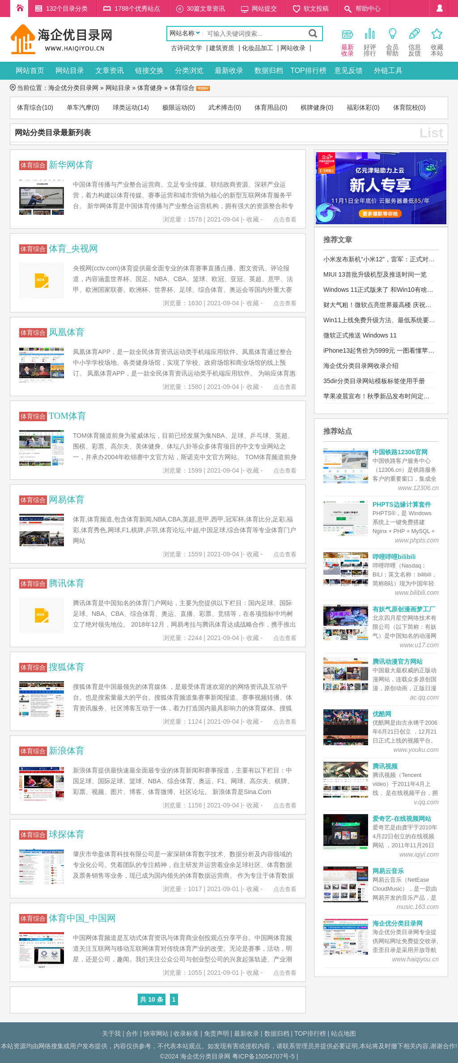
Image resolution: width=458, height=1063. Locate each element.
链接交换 (149, 70)
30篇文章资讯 (206, 8)
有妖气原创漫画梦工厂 (404, 609)
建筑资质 (221, 47)
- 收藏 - (252, 219)
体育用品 (267, 107)
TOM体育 (67, 416)
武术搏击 (220, 107)
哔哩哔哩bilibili (394, 556)
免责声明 (216, 1033)
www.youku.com (416, 749)
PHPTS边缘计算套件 (402, 504)
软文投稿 (316, 8)
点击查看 (285, 219)
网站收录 (292, 47)
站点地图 (343, 1033)
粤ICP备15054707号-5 (263, 1056)
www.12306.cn (418, 487)
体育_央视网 (73, 248)
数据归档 (268, 70)
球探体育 (67, 834)
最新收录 (229, 70)
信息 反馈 (414, 42)
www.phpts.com (417, 540)
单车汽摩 (79, 107)
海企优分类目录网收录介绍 (361, 365)
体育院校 (405, 107)
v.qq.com (426, 802)
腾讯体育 (67, 583)
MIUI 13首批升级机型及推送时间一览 (375, 274)
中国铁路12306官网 (400, 452)
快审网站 (156, 1033)
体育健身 (149, 87)
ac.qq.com (424, 697)
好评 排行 (370, 42)
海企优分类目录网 (73, 87)
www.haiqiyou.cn (415, 959)
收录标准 (186, 1033)
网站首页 (30, 70)
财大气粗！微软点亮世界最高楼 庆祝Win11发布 (389, 304)
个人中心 (438, 8)
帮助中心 (368, 8)
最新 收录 (347, 42)
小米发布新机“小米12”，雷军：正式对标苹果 (385, 259)
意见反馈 (348, 70)
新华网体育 (71, 165)
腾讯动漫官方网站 (398, 661)
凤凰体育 (67, 332)
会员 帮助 (392, 42)
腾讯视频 (385, 766)
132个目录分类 (67, 8)
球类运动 (125, 107)
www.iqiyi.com (419, 854)
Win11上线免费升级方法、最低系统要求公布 (385, 320)
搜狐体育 (67, 667)
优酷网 (382, 713)
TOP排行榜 (308, 70)
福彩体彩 (359, 107)
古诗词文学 (186, 47)
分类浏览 (189, 70)
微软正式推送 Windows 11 (360, 335)
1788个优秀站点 (137, 8)
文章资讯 (109, 70)
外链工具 (388, 70)
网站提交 (264, 8)
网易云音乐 (388, 871)
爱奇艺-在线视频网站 (402, 818)
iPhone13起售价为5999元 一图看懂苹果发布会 (388, 350)
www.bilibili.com (417, 592)
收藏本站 (437, 42)
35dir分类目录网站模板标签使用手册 (374, 380)
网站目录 (69, 70)
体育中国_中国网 (82, 918)
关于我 (111, 1033)
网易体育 (67, 499)
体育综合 (182, 87)
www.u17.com (419, 645)
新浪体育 (67, 751)
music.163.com (418, 906)
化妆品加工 (257, 47)
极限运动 (174, 107)
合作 (132, 1033)
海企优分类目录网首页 (19, 8)
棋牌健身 (313, 107)
